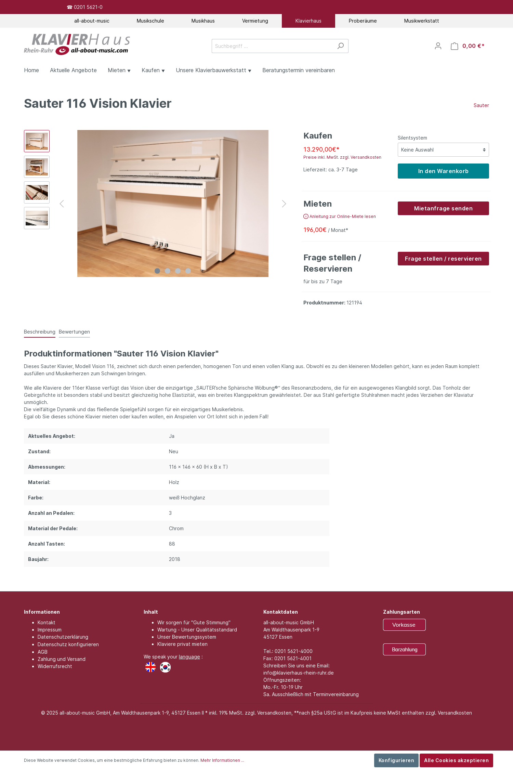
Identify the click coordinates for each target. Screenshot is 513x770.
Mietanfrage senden (443, 208)
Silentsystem (412, 138)
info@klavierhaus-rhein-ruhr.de (298, 673)
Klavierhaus (308, 21)
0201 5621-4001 (293, 658)
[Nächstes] (284, 204)
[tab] (39, 331)
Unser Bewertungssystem (186, 637)
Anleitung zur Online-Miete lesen (339, 216)
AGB (43, 652)
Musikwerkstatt (421, 21)
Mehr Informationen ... (222, 760)
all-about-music (91, 21)
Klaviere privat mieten (182, 644)
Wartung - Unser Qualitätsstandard (197, 629)
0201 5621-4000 (294, 651)
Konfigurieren (397, 760)
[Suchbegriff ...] (272, 46)
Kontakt (46, 622)
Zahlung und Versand (62, 659)
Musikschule (150, 21)
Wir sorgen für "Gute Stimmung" (194, 622)
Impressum (50, 629)
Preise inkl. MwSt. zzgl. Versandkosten (342, 157)
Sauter (481, 105)
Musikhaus (203, 21)
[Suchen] (340, 46)
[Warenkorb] (467, 46)
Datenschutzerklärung (63, 637)
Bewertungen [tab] (74, 332)
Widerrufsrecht (55, 666)
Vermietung (255, 21)
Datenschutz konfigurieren (68, 644)
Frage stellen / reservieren (443, 258)
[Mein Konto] (438, 46)
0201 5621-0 (88, 7)
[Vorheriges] (61, 204)
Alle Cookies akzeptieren (456, 760)
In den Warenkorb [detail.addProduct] (443, 171)
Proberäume (363, 21)
